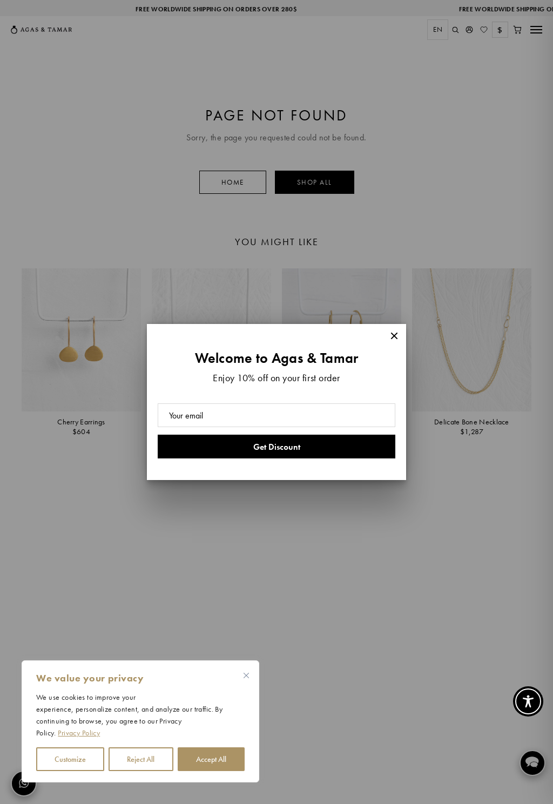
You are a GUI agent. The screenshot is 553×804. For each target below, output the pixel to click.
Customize (70, 759)
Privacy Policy (79, 733)
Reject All (140, 759)
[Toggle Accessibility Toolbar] (528, 701)
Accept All (211, 759)
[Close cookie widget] (246, 675)
